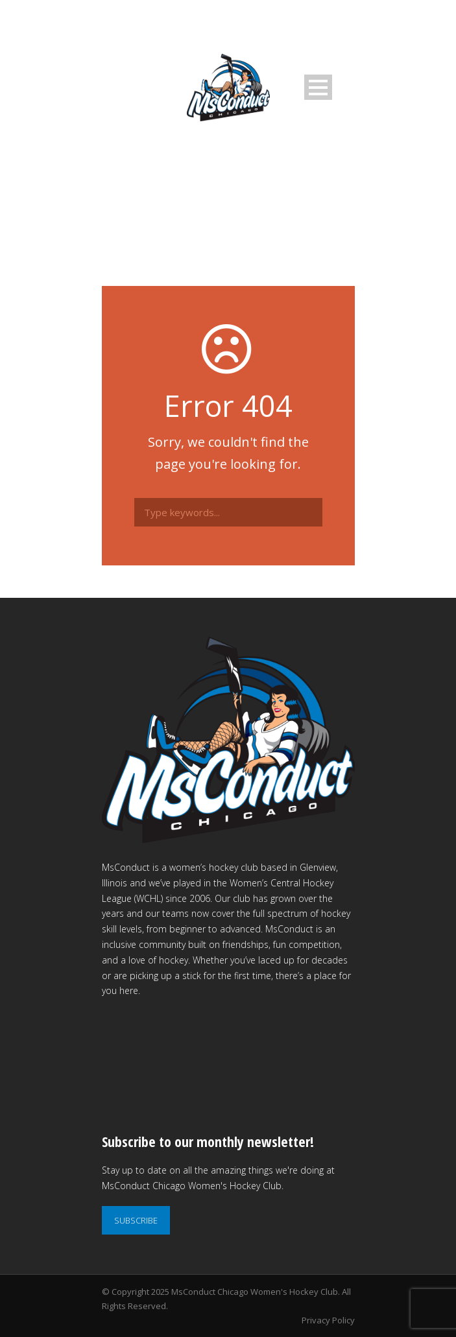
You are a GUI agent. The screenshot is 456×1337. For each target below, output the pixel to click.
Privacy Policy (328, 1320)
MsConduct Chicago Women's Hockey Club (254, 1291)
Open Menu (318, 87)
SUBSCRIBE (136, 1220)
